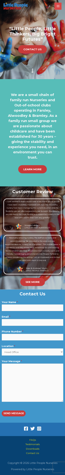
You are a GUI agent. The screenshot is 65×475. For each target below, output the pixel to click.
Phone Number (12, 331)
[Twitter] (32, 428)
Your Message (12, 361)
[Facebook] (26, 428)
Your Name (10, 302)
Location (8, 346)
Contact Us (32, 453)
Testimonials (32, 444)
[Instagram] (39, 428)
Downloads (32, 448)
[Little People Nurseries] (15, 6)
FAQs (32, 439)
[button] (32, 49)
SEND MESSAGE (13, 413)
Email (6, 316)
